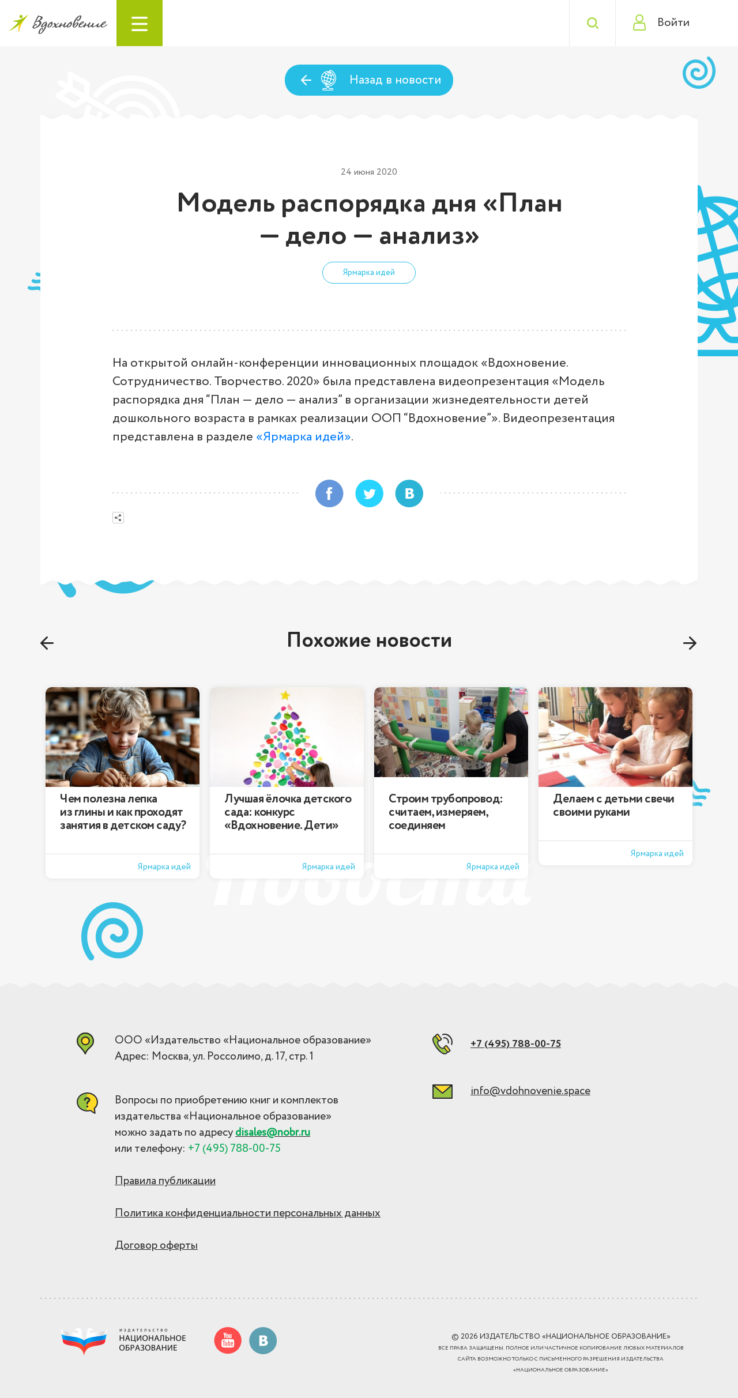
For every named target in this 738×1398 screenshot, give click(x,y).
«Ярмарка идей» (303, 437)
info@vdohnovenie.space (530, 1091)
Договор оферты (156, 1246)
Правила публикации (165, 1181)
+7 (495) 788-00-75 (515, 1044)
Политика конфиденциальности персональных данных (248, 1213)
